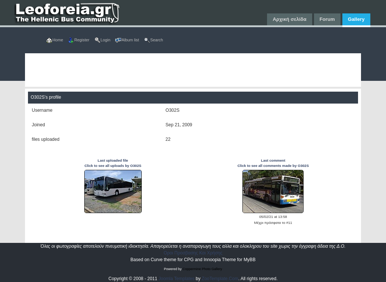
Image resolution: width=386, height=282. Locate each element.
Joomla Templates (177, 278)
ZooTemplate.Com (220, 278)
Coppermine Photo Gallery (202, 269)
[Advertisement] (193, 70)
